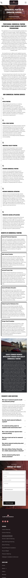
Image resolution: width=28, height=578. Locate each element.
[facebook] (3, 507)
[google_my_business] (7, 507)
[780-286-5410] (1, 3)
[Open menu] (25, 2)
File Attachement (9, 475)
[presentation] (8, 481)
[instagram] (5, 507)
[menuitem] (14, 515)
